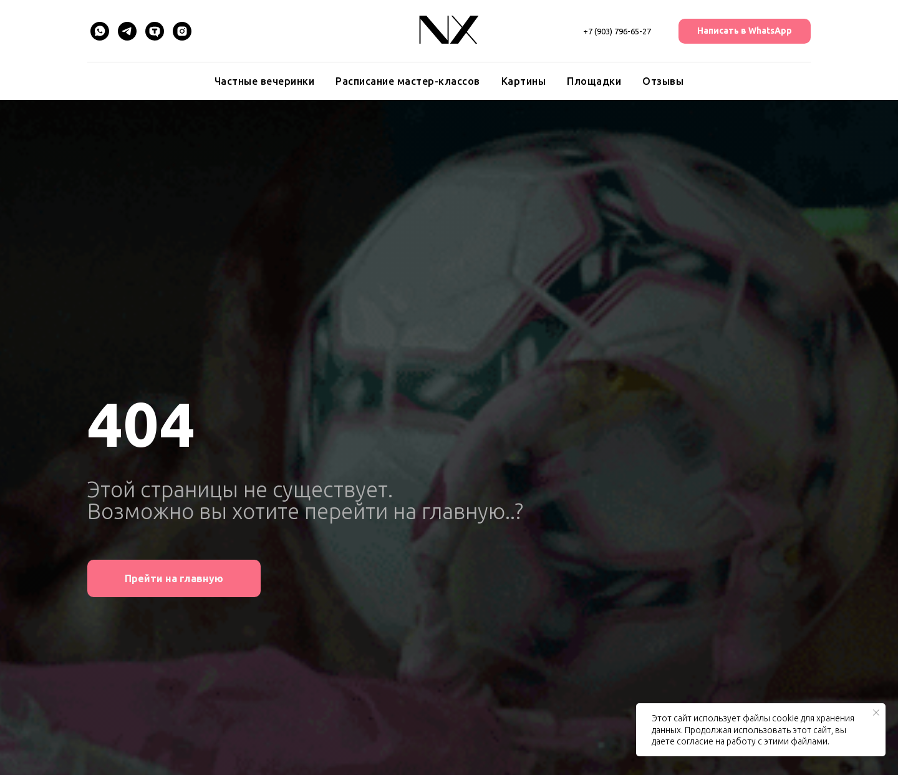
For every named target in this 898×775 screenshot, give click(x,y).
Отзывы (662, 81)
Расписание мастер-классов (408, 81)
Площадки (594, 81)
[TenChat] (154, 31)
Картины (523, 81)
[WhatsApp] (99, 31)
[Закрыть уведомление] (876, 712)
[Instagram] (182, 31)
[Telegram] (127, 31)
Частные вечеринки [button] (265, 81)
